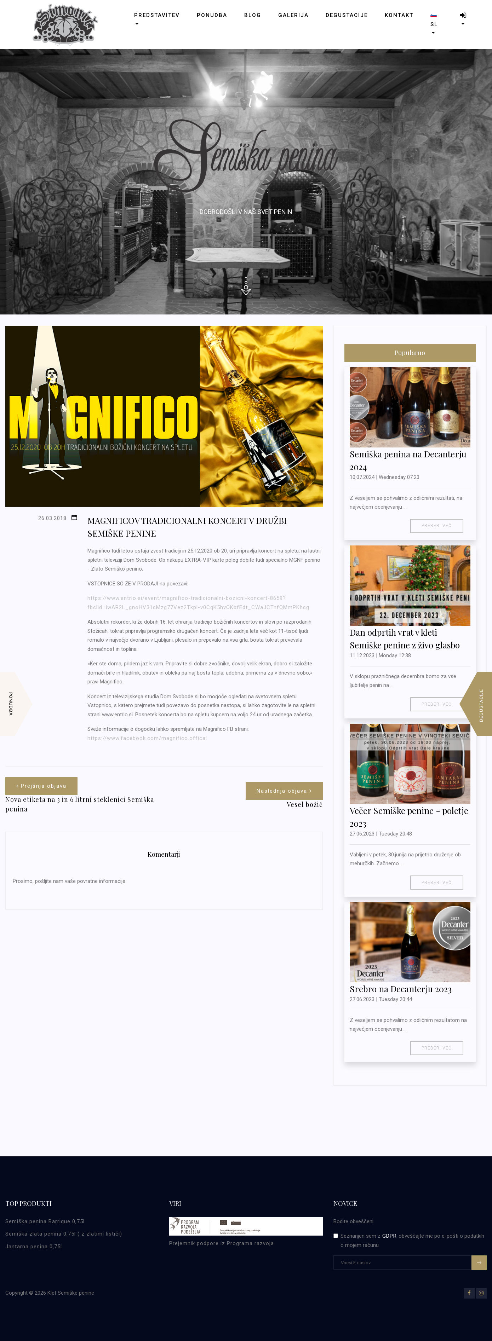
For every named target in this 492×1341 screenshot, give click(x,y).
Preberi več (437, 525)
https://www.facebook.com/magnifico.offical (147, 738)
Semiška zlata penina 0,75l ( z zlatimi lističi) (63, 1234)
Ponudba (212, 15)
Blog (252, 15)
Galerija (293, 15)
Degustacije (347, 15)
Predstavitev (157, 15)
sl (434, 19)
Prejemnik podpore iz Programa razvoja (221, 1243)
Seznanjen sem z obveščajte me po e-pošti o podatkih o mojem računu (412, 1240)
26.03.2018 (52, 518)
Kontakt (399, 15)
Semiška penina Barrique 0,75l (45, 1221)
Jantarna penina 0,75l (33, 1246)
